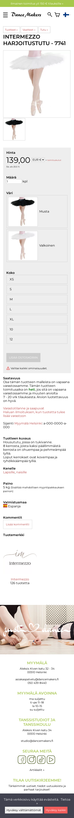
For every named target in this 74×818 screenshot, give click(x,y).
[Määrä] (14, 181)
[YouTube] (51, 760)
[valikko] (5, 15)
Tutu (44, 29)
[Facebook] (22, 760)
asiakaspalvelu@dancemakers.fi (37, 679)
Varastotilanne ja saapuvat (23, 408)
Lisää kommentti (17, 524)
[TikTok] (41, 760)
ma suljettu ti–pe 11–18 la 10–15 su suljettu (37, 701)
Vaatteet (28, 29)
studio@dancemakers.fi (37, 741)
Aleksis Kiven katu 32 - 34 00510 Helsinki (37, 667)
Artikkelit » (37, 770)
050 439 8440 (37, 683)
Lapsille (9, 472)
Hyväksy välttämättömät (24, 810)
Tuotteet (11, 29)
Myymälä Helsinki (28, 423)
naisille (21, 472)
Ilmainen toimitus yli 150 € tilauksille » (37, 3)
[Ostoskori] (57, 15)
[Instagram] (31, 760)
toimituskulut (54, 160)
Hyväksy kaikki (56, 810)
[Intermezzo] (20, 566)
